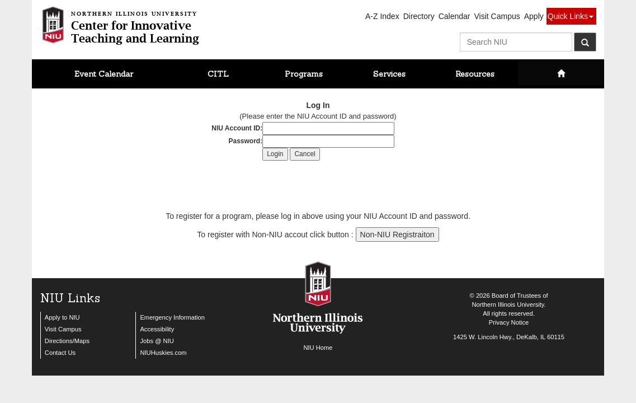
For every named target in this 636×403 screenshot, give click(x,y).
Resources (474, 74)
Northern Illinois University (508, 304)
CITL (218, 74)
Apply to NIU (62, 317)
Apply (534, 16)
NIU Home (317, 347)
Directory (419, 16)
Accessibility (157, 329)
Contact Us (60, 352)
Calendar (454, 16)
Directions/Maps (67, 341)
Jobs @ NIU (156, 341)
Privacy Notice (509, 322)
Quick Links (570, 16)
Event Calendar (103, 74)
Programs (304, 74)
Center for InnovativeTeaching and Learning (135, 26)
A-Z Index (382, 16)
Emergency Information (172, 317)
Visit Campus (497, 16)
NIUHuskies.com (163, 352)
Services (389, 74)
